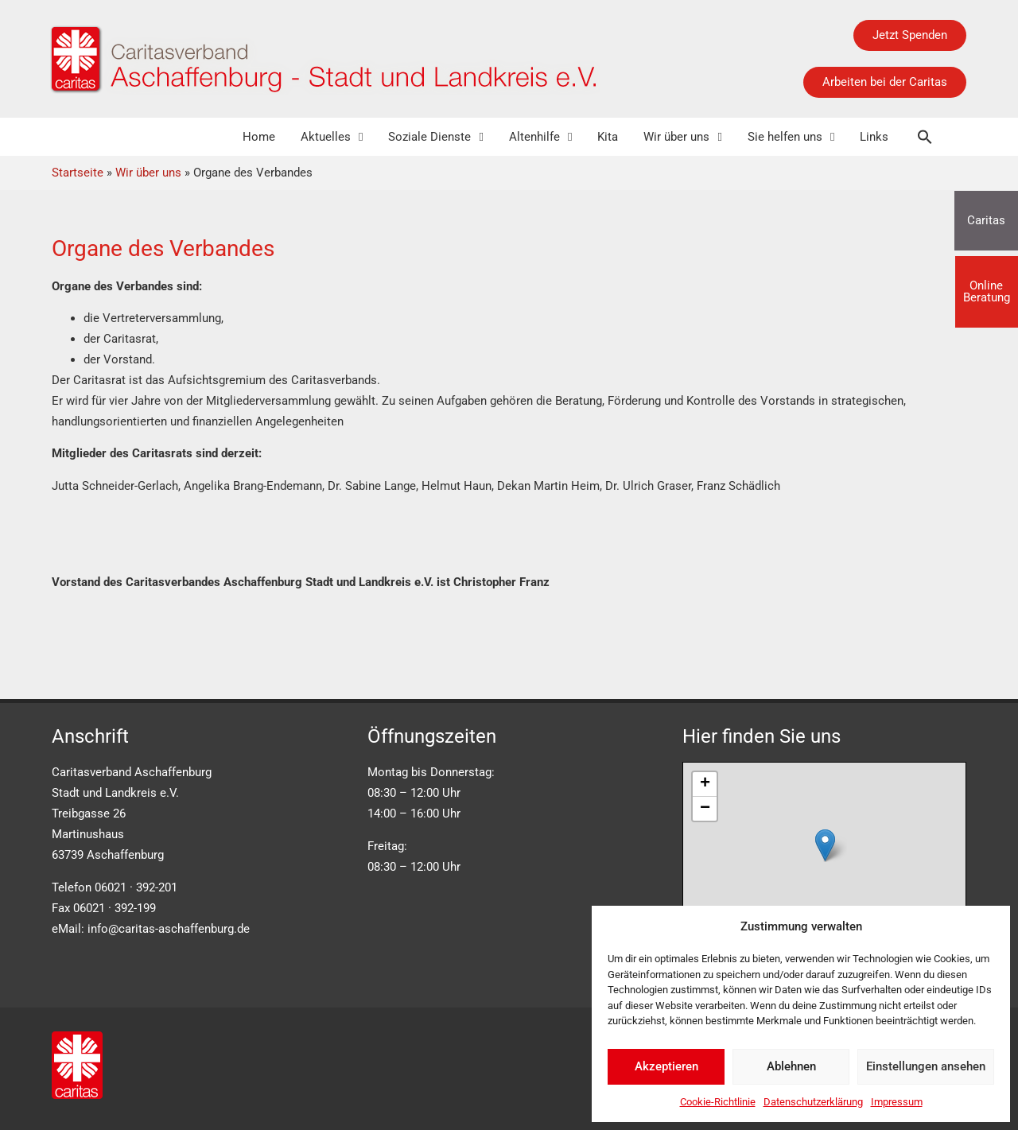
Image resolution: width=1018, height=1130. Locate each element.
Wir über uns (682, 137)
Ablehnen (791, 1066)
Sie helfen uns (791, 137)
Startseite (77, 172)
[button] (925, 137)
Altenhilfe (540, 137)
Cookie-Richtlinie (718, 1102)
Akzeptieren (666, 1066)
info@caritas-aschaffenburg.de (168, 929)
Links (874, 137)
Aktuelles (332, 137)
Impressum (897, 1102)
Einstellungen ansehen (925, 1066)
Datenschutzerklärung (813, 1102)
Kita (607, 137)
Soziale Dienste (435, 137)
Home (259, 137)
